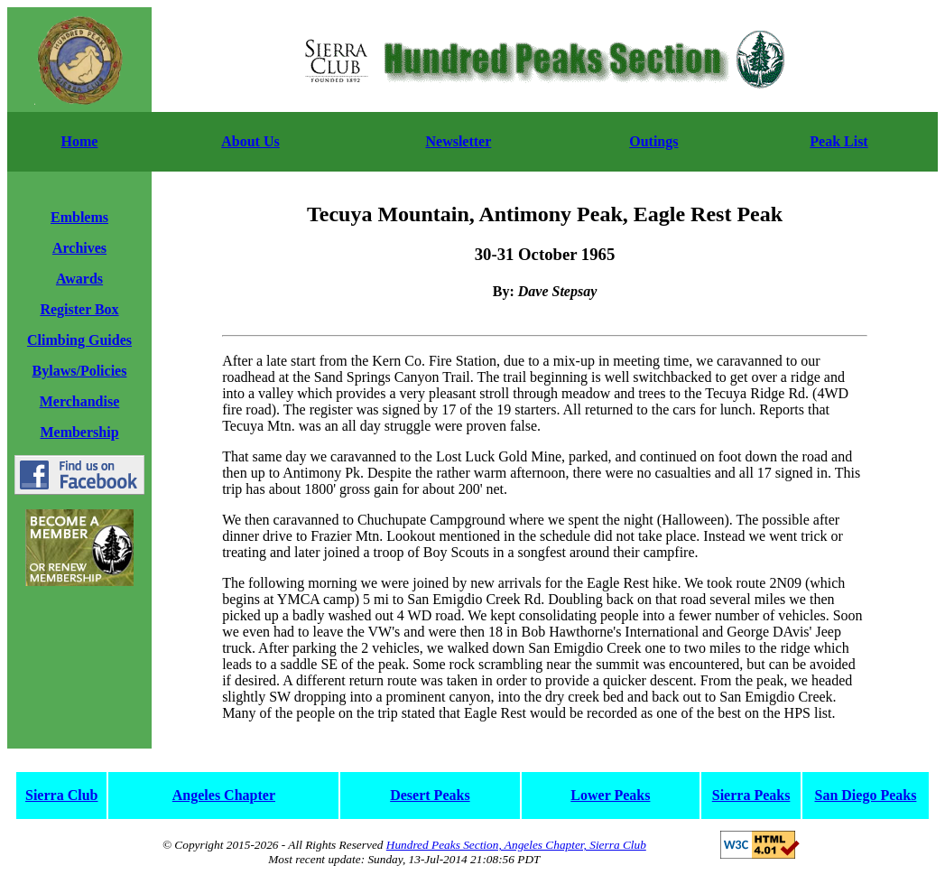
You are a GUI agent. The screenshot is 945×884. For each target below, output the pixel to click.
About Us (250, 141)
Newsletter (458, 141)
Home (79, 141)
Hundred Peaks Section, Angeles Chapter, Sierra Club (516, 844)
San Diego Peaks (866, 795)
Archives (79, 248)
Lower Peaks (610, 795)
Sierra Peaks (751, 795)
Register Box (79, 309)
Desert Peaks (429, 795)
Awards (79, 278)
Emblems (79, 217)
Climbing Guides (79, 340)
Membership (79, 432)
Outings (653, 141)
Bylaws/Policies (79, 370)
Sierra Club (61, 795)
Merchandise (80, 401)
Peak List (838, 141)
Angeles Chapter (223, 795)
